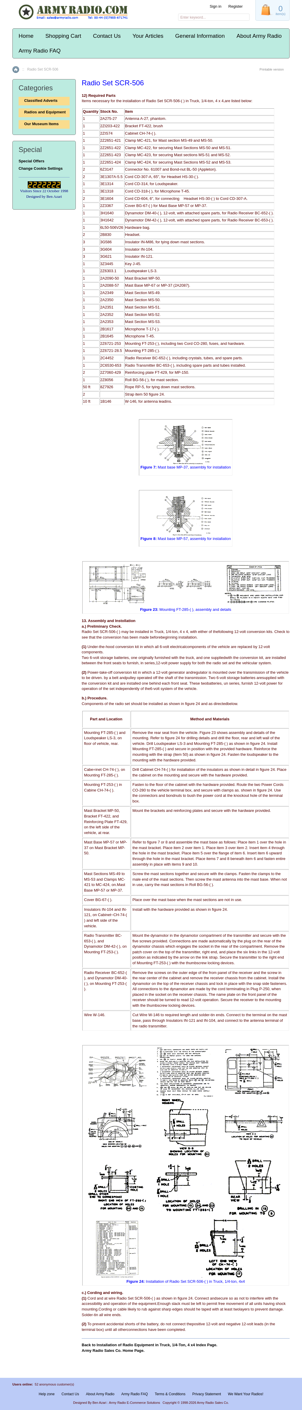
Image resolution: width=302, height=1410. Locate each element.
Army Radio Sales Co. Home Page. (113, 1350)
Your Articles (147, 36)
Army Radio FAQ (40, 51)
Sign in (215, 6)
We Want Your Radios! (245, 1394)
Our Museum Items (41, 124)
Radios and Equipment (45, 112)
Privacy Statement (206, 1394)
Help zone (47, 1394)
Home (26, 36)
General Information (200, 36)
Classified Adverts (41, 100)
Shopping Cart (63, 36)
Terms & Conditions (170, 1394)
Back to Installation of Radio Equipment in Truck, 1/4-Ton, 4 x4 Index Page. (149, 1345)
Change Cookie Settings (41, 168)
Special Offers (31, 161)
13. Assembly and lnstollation (108, 620)
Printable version (272, 69)
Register (235, 6)
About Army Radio (259, 36)
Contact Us (107, 36)
